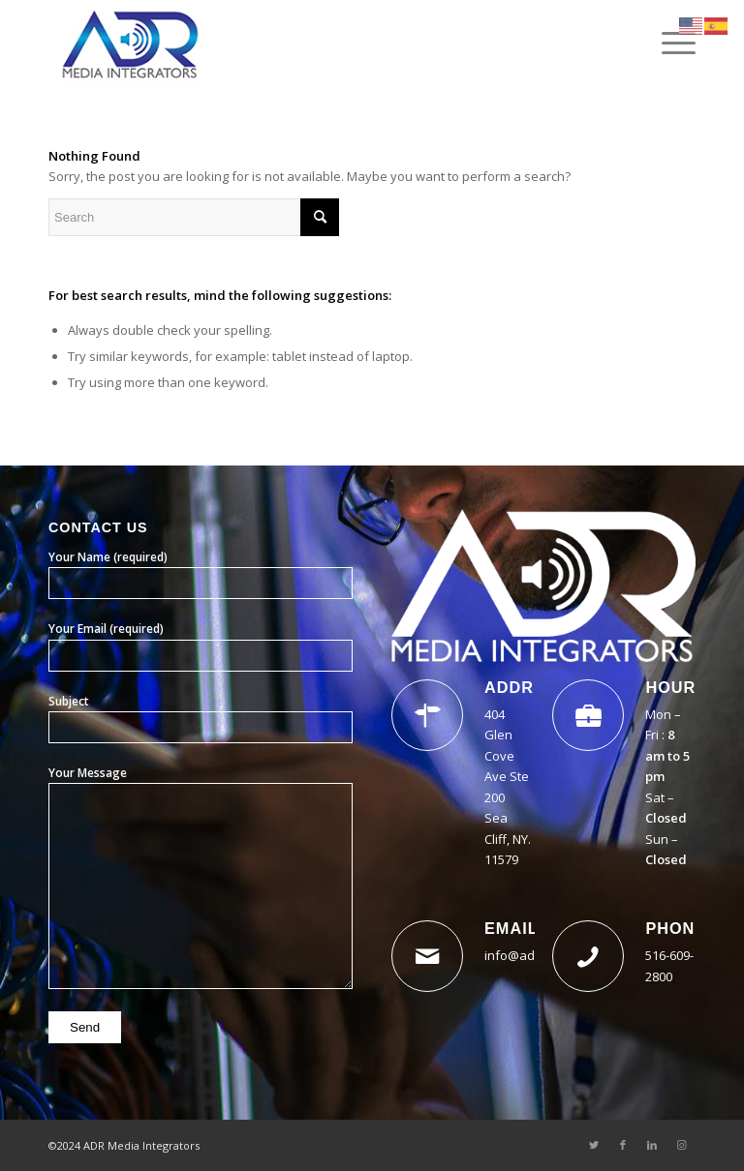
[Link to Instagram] (681, 1144)
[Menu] (669, 43)
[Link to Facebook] (622, 1144)
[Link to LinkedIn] (651, 1144)
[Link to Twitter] (593, 1144)
